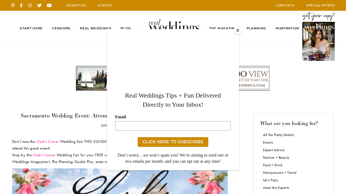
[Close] (238, 30)
